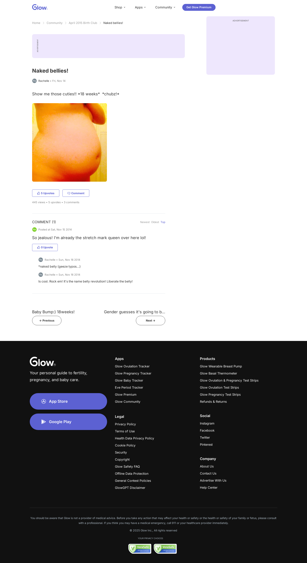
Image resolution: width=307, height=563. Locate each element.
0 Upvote (45, 247)
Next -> (150, 320)
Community (54, 23)
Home (36, 23)
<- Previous (46, 320)
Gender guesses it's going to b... (134, 311)
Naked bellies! (113, 23)
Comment (75, 193)
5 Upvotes (45, 193)
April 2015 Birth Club (83, 23)
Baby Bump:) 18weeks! (53, 311)
